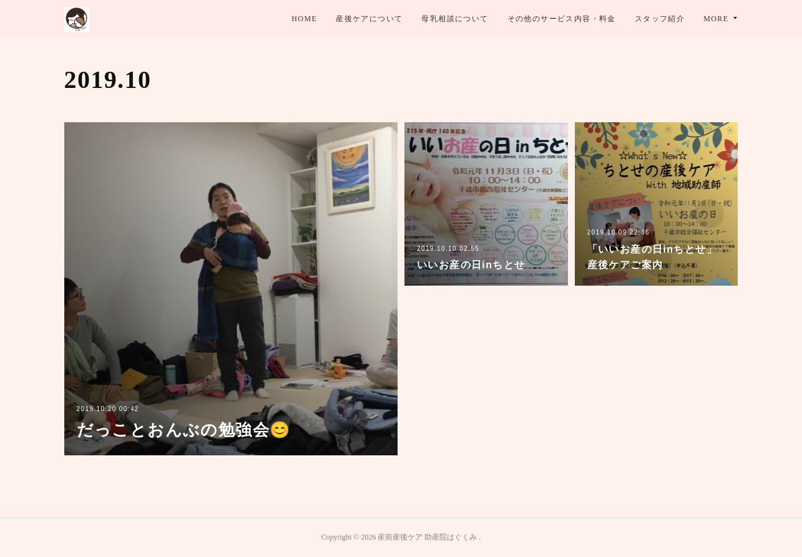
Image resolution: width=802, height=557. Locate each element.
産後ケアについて (369, 18)
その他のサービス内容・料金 (561, 18)
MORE (715, 18)
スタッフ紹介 (660, 18)
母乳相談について (454, 18)
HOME (304, 18)
